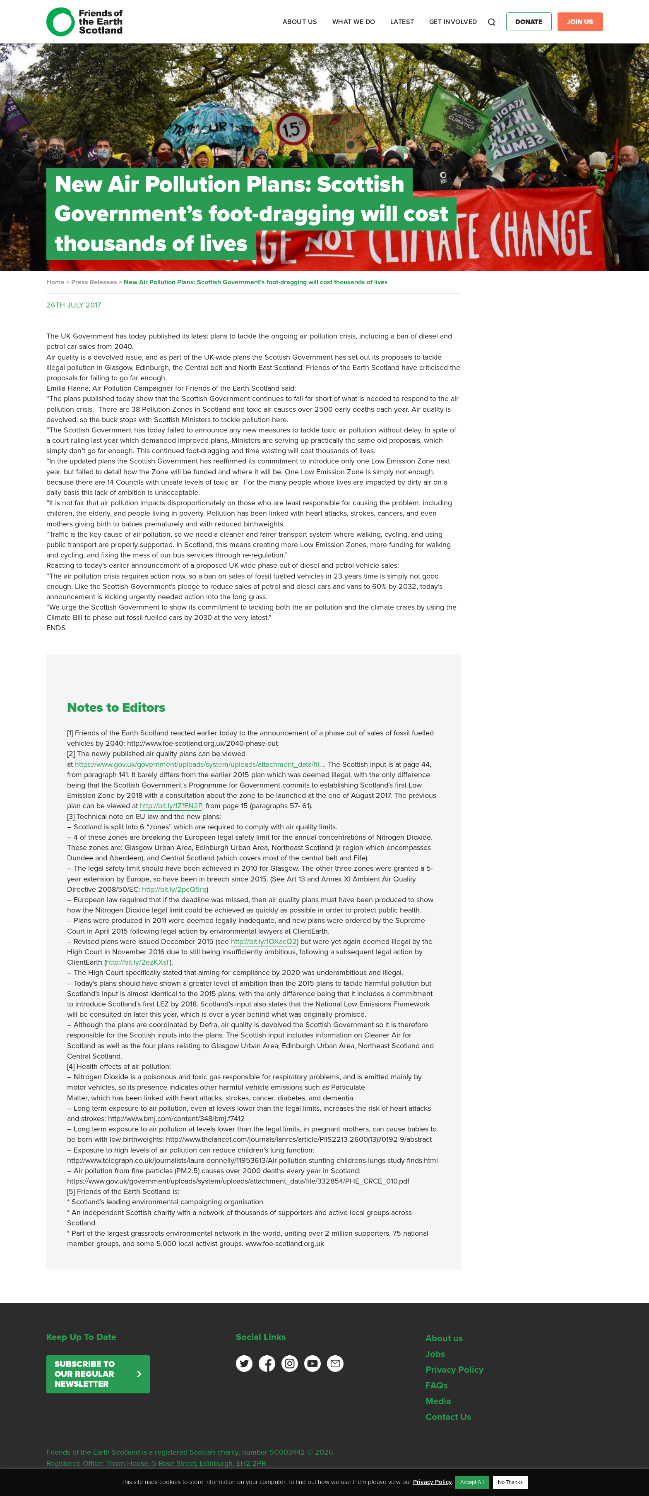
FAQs (436, 1385)
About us (444, 1338)
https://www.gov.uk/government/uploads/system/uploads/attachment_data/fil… (199, 764)
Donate (529, 22)
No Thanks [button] (510, 1482)
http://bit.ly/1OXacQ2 (264, 941)
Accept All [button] (472, 1482)
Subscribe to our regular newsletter (85, 1374)
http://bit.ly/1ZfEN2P (171, 805)
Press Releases (94, 282)
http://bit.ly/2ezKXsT (138, 962)
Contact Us (448, 1417)
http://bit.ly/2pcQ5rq (174, 889)
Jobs (435, 1354)
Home (55, 282)
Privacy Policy (454, 1369)
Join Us (580, 22)
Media (438, 1401)
